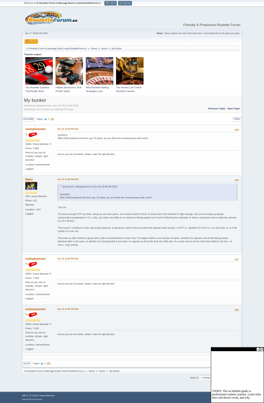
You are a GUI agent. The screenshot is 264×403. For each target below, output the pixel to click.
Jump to (194, 377)
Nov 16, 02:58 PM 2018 (67, 129)
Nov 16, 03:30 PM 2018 (67, 179)
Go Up (26, 364)
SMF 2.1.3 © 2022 (30, 395)
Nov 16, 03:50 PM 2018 (67, 259)
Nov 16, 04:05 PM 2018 (67, 309)
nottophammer (35, 129)
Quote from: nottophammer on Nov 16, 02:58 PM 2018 (90, 186)
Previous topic (216, 108)
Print (237, 119)
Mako (29, 179)
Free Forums (37, 399)
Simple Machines (46, 395)
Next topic (234, 108)
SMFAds (25, 399)
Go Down (28, 119)
